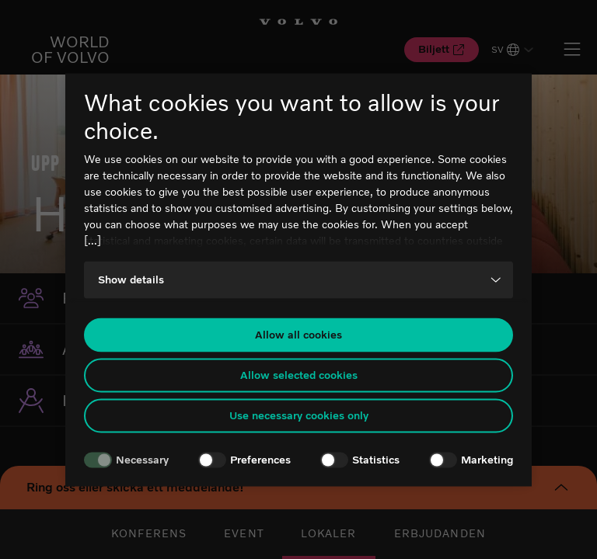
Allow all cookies (298, 335)
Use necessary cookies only (298, 415)
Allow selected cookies (299, 375)
